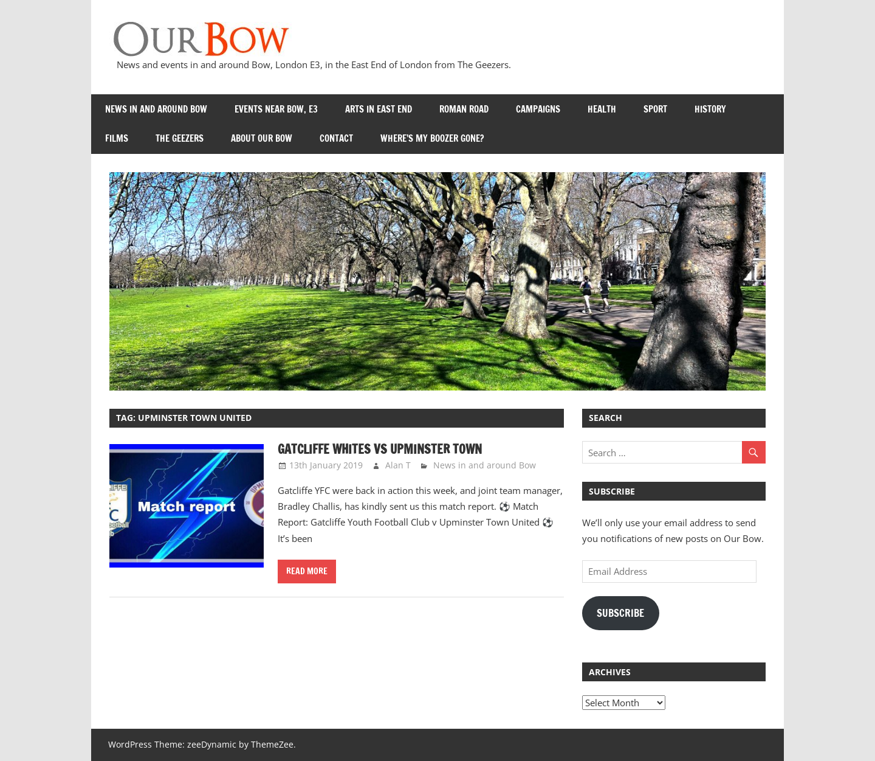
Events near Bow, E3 (276, 109)
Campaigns (538, 109)
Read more (307, 571)
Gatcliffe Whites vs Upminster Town (380, 449)
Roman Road (464, 109)
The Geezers (180, 138)
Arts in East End (378, 109)
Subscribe (620, 613)
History (710, 109)
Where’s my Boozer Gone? (432, 138)
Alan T (398, 465)
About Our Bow (261, 138)
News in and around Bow (156, 109)
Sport (655, 109)
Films (116, 138)
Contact (336, 138)
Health (602, 109)
